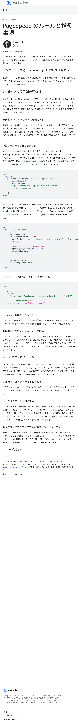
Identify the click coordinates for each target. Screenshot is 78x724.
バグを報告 (8, 716)
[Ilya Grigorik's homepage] (17, 46)
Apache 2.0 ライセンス (37, 464)
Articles (7, 10)
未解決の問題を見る (11, 719)
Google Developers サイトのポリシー (16, 467)
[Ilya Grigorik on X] (14, 46)
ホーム (5, 19)
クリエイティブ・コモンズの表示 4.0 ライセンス (53, 462)
